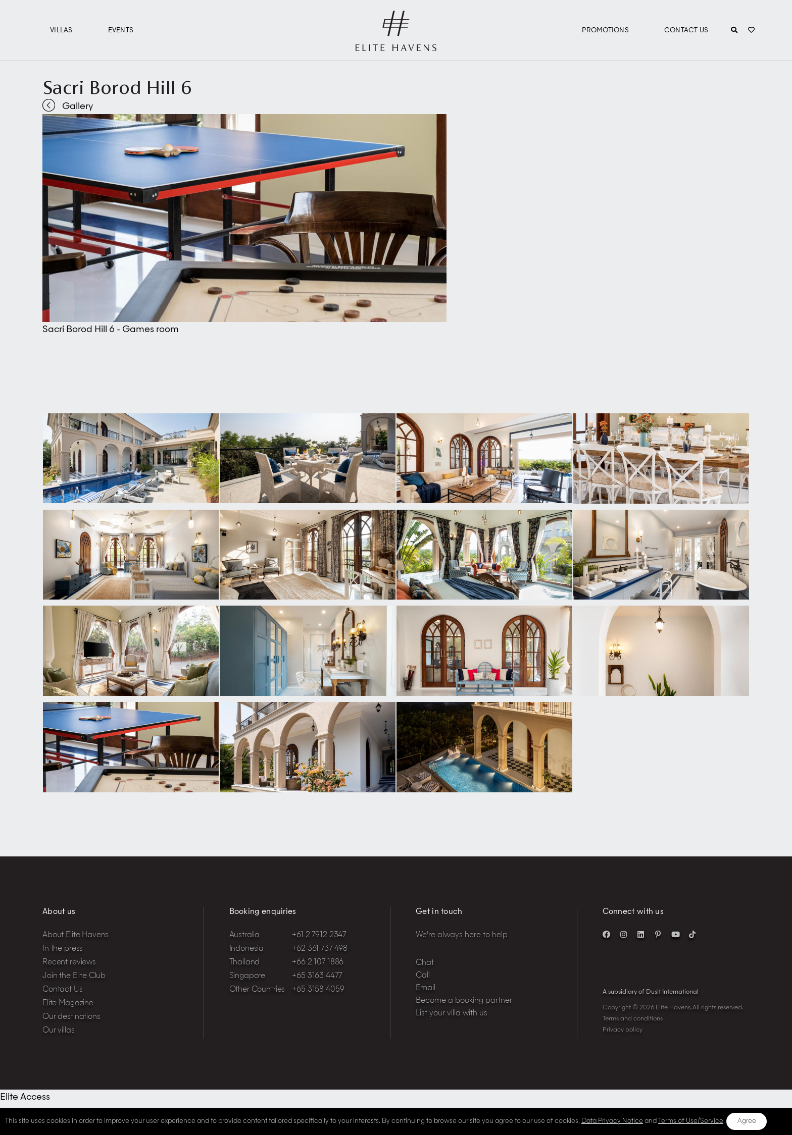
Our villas (58, 1031)
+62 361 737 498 (320, 949)
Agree (746, 1121)
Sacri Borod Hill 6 (117, 87)
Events (121, 30)
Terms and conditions (633, 1019)
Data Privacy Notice (612, 1121)
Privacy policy (622, 1030)
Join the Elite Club (74, 976)
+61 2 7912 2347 (319, 935)
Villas (61, 30)
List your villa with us (451, 1013)
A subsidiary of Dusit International (651, 992)
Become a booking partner (464, 1001)
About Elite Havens (75, 935)
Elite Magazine (67, 1003)
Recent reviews (69, 962)
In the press (62, 949)
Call (423, 976)
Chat (425, 963)
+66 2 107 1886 (317, 962)
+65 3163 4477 (316, 976)
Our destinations (71, 1017)
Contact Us (686, 30)
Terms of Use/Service (690, 1121)
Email (425, 988)
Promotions (605, 30)
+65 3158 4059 (318, 990)
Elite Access (25, 1097)
